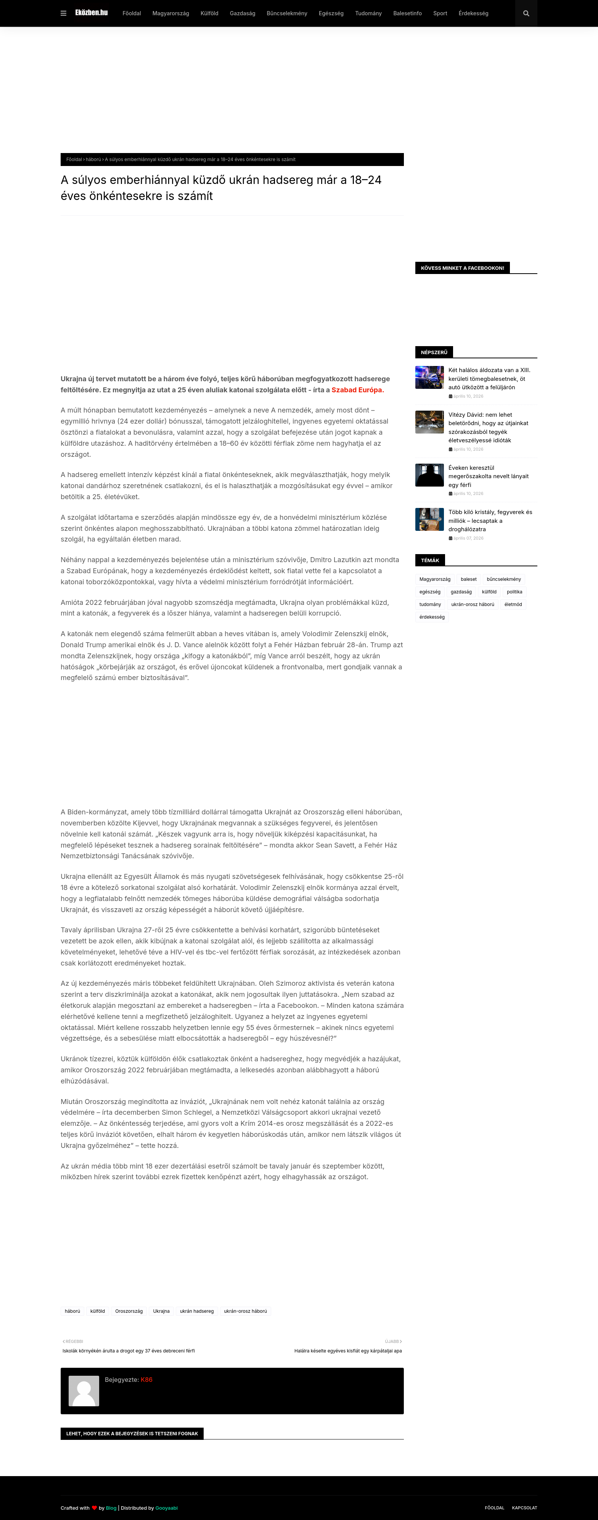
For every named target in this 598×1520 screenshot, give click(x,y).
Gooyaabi (166, 1508)
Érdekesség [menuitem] (474, 13)
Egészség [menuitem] (331, 13)
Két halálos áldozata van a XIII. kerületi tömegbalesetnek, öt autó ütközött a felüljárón (489, 378)
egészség (430, 592)
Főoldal (74, 159)
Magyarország (435, 579)
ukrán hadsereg (197, 1311)
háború (93, 159)
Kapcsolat (524, 1507)
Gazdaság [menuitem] (243, 13)
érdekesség (432, 617)
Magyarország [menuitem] (171, 13)
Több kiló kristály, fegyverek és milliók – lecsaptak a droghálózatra (490, 520)
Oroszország (129, 1311)
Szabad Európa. (358, 390)
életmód (513, 604)
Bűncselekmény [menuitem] (287, 13)
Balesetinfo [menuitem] (407, 13)
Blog (111, 1508)
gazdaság (461, 592)
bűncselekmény (504, 579)
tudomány (430, 604)
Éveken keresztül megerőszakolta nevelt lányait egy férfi (488, 476)
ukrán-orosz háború (245, 1311)
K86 (146, 1379)
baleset (468, 579)
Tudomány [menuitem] (368, 13)
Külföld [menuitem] (210, 13)
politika (514, 592)
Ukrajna (161, 1311)
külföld (97, 1311)
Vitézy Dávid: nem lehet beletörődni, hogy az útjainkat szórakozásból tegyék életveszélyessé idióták (488, 427)
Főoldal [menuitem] (131, 13)
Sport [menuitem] (440, 13)
